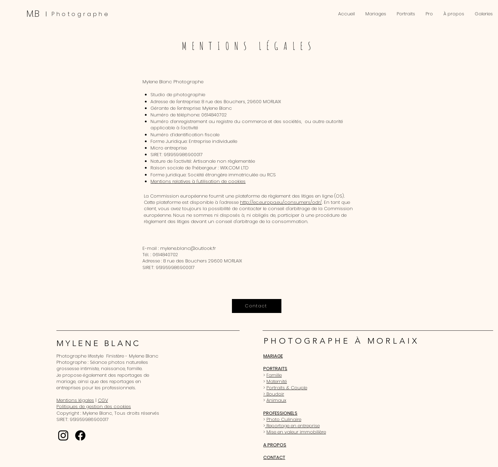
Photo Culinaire (283, 419)
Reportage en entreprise (292, 425)
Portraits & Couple (286, 387)
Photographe (81, 14)
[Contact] (256, 306)
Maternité (276, 381)
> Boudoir (273, 394)
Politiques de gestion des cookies (93, 406)
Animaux (276, 400)
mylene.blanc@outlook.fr (188, 248)
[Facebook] (80, 435)
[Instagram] (63, 435)
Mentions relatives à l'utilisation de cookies (198, 181)
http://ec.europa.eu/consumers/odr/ (281, 202)
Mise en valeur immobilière (296, 432)
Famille (274, 375)
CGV (103, 400)
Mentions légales (75, 400)
